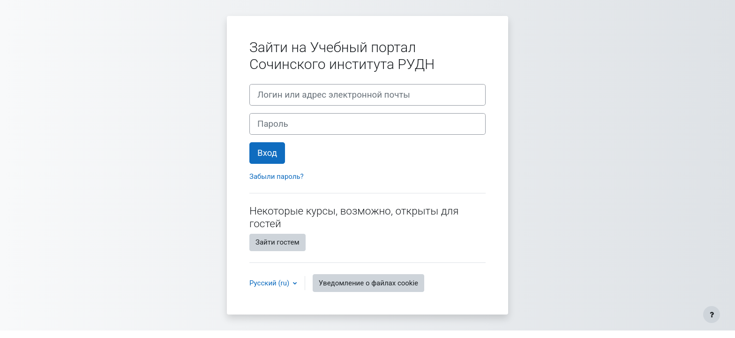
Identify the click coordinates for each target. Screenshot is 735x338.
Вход (267, 153)
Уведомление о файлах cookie (368, 283)
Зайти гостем (277, 242)
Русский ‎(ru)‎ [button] (270, 283)
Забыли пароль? (276, 176)
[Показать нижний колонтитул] (711, 314)
